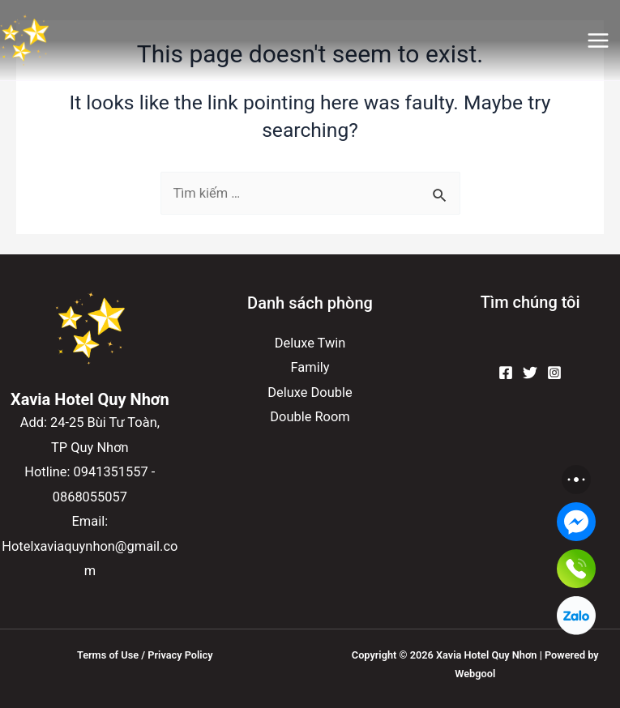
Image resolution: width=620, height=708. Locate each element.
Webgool (475, 673)
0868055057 (90, 497)
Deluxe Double (309, 392)
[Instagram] (554, 372)
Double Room (309, 416)
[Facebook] (505, 372)
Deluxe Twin (310, 343)
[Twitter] (530, 372)
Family (310, 367)
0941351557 (111, 472)
